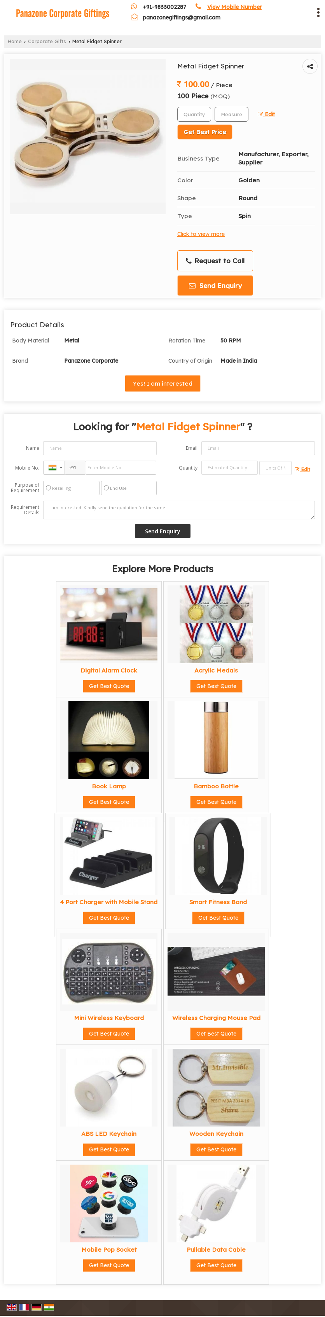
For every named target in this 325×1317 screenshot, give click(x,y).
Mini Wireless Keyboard (109, 1018)
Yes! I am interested (162, 383)
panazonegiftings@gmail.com (181, 17)
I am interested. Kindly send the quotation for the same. (179, 510)
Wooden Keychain (216, 1133)
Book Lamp (109, 786)
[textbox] (231, 114)
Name (32, 448)
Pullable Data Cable (216, 1249)
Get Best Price (204, 132)
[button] (234, 6)
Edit (266, 114)
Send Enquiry (215, 285)
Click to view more (201, 234)
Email (191, 448)
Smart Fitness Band (218, 902)
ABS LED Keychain (108, 1133)
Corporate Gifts (47, 41)
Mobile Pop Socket (109, 1249)
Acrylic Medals (216, 670)
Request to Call (215, 261)
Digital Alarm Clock (108, 670)
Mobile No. (27, 468)
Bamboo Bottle (216, 786)
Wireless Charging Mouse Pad (216, 1018)
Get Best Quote (109, 686)
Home (15, 41)
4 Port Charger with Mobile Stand (108, 902)
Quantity (188, 468)
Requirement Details (25, 510)
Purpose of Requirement (25, 487)
